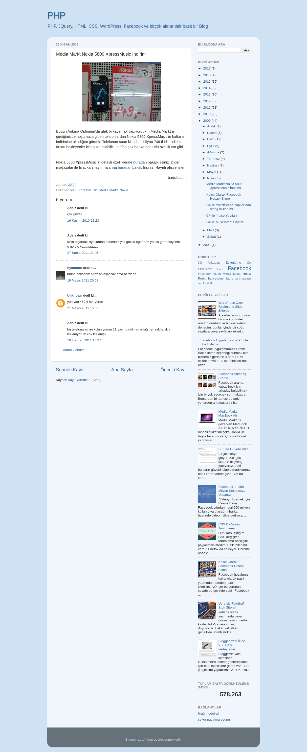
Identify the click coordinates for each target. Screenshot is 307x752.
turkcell (207, 283)
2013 (207, 94)
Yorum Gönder (73, 350)
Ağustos (213, 152)
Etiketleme (205, 269)
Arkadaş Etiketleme (224, 262)
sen (200, 283)
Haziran (213, 165)
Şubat (212, 236)
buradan (140, 162)
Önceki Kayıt (173, 369)
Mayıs (212, 172)
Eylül (211, 146)
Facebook (239, 268)
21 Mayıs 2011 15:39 (82, 308)
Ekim (211, 139)
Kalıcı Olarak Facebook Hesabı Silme (223, 196)
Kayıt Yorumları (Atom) (85, 380)
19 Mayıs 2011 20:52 (82, 280)
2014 (207, 88)
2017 (207, 68)
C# (249, 262)
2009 (207, 120)
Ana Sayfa (122, 369)
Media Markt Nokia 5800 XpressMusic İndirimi (224, 186)
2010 (207, 114)
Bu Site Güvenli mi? (233, 449)
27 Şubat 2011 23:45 (82, 253)
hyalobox (74, 268)
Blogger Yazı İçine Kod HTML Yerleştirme (231, 645)
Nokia (124, 190)
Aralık (212, 126)
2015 (207, 81)
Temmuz (214, 159)
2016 (207, 75)
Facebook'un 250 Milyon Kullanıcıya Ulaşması (231, 490)
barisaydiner (216, 278)
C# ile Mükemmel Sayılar (224, 222)
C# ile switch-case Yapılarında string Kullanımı (228, 207)
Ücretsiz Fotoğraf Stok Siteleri (231, 605)
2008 (207, 245)
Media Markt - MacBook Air (228, 413)
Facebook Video (209, 274)
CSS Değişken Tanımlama (229, 526)
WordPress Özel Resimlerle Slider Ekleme (230, 306)
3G (200, 262)
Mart (211, 230)
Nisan (212, 178)
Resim (202, 278)
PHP (56, 15)
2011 (207, 107)
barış (229, 278)
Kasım (212, 133)
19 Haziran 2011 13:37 (84, 340)
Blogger (131, 739)
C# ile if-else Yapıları (221, 215)
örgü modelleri (208, 713)
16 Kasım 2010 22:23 (83, 220)
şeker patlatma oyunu (214, 719)
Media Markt (108, 190)
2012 (207, 101)
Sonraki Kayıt (70, 369)
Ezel (219, 269)
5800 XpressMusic (83, 190)
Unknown (74, 295)
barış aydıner (243, 278)
